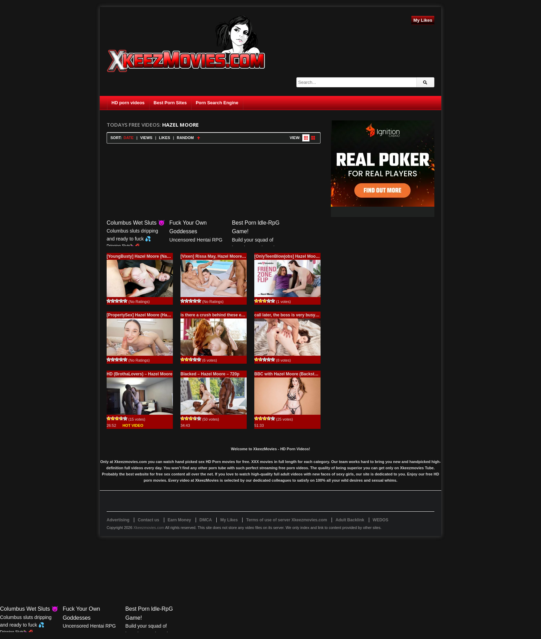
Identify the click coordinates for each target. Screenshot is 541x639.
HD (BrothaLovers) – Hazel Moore (140, 374)
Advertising (118, 520)
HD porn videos (128, 102)
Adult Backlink (349, 520)
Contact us (148, 520)
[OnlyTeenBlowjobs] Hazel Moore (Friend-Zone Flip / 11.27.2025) (317, 256)
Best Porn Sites (170, 102)
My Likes (422, 20)
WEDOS (380, 520)
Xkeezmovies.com (149, 527)
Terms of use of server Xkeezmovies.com (286, 520)
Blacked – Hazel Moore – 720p (209, 374)
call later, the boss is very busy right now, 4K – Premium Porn (314, 315)
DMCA (205, 520)
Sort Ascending (198, 137)
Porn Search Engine (217, 102)
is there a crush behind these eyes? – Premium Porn (232, 315)
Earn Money (179, 520)
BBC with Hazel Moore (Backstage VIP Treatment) (303, 374)
